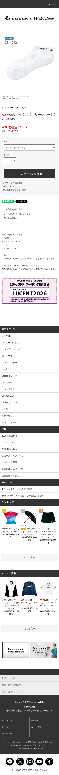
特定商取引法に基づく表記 (14, 190)
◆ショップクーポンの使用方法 (29, 489)
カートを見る (36, 727)
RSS (35, 748)
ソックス (25, 96)
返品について (8, 186)
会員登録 (34, 720)
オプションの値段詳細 (12, 183)
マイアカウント (8, 720)
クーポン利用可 (15, 99)
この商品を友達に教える (12, 209)
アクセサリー (15, 96)
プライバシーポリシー (40, 745)
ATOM (40, 748)
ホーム (5, 96)
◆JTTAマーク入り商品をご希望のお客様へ (29, 496)
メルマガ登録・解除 (23, 748)
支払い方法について (18, 742)
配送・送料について (35, 742)
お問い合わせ (7, 733)
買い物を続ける (8, 218)
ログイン (5, 727)
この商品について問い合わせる (15, 214)
